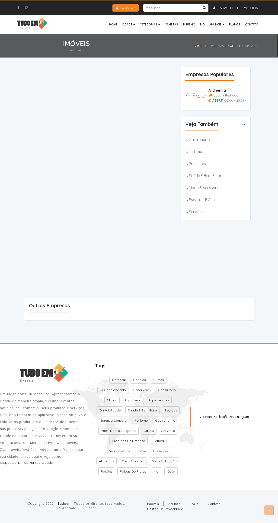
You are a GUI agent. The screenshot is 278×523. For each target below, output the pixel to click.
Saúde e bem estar (205, 175)
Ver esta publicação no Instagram (224, 417)
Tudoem (65, 503)
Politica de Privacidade (165, 509)
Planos (234, 24)
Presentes (197, 163)
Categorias (150, 24)
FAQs (194, 504)
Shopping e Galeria (224, 46)
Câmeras (171, 24)
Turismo (189, 24)
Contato (251, 24)
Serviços (196, 211)
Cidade (128, 24)
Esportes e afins (203, 199)
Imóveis (153, 504)
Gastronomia (200, 139)
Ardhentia (217, 90)
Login (251, 8)
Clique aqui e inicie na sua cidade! (26, 463)
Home (113, 24)
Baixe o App (125, 8)
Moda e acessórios (205, 187)
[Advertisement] (119, 84)
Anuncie (216, 24)
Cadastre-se (226, 8)
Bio (202, 24)
